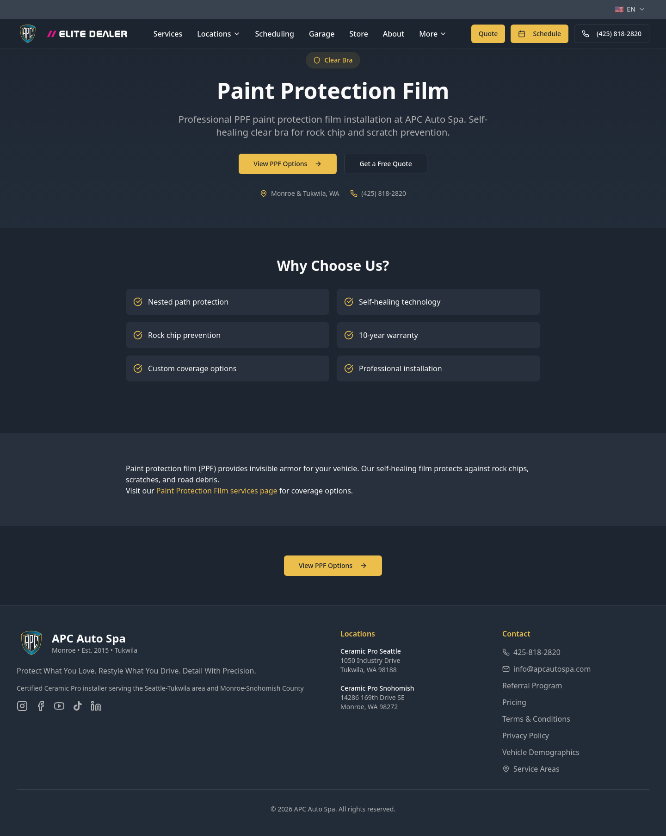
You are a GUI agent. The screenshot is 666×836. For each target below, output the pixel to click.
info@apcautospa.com (546, 669)
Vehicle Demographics (541, 752)
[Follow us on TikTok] (77, 705)
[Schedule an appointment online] (539, 34)
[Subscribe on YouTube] (59, 705)
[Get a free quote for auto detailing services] (488, 34)
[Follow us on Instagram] (22, 705)
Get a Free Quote (385, 163)
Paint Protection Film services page (217, 491)
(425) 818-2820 (611, 33)
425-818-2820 (531, 652)
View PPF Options (287, 163)
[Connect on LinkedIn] (96, 705)
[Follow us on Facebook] (40, 705)
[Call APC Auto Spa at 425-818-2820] (611, 34)
